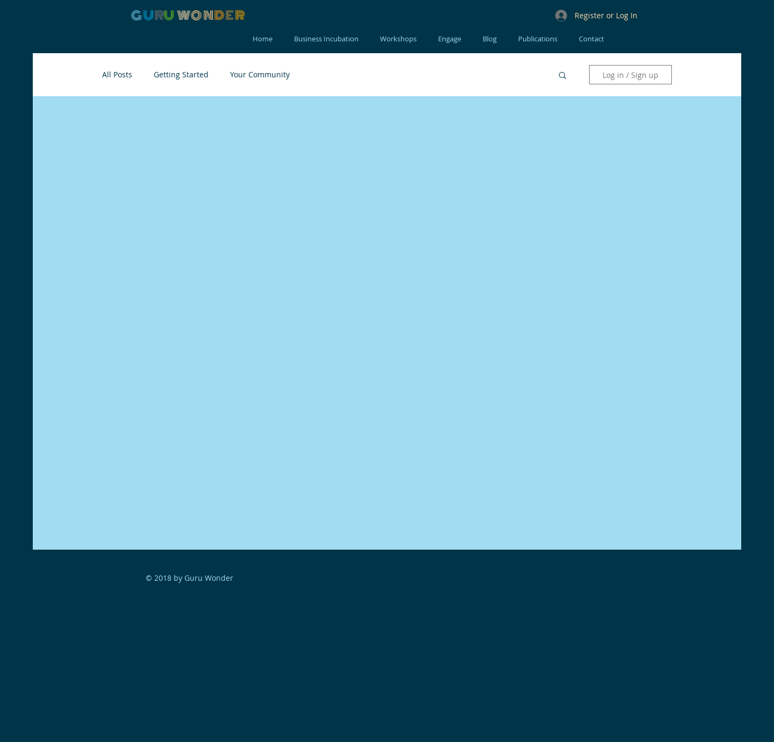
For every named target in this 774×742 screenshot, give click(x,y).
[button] (562, 76)
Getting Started (181, 74)
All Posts (117, 74)
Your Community (260, 74)
